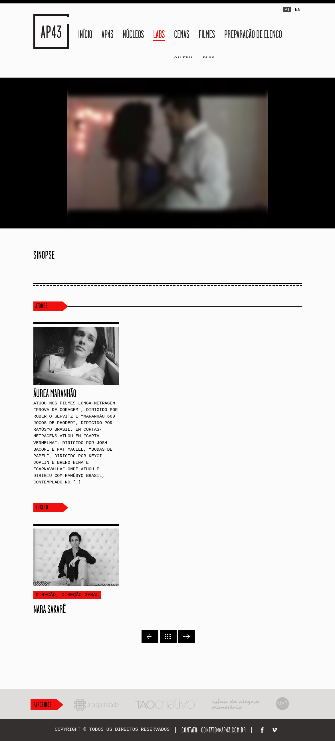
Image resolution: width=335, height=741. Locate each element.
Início (85, 34)
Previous (150, 636)
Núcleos (133, 34)
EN (297, 9)
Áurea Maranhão (54, 393)
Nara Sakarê (49, 609)
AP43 (107, 34)
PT (287, 9)
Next (186, 636)
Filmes (207, 34)
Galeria (183, 60)
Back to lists (168, 636)
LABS (159, 34)
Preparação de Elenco (253, 34)
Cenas (181, 34)
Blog (209, 60)
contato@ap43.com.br (223, 730)
